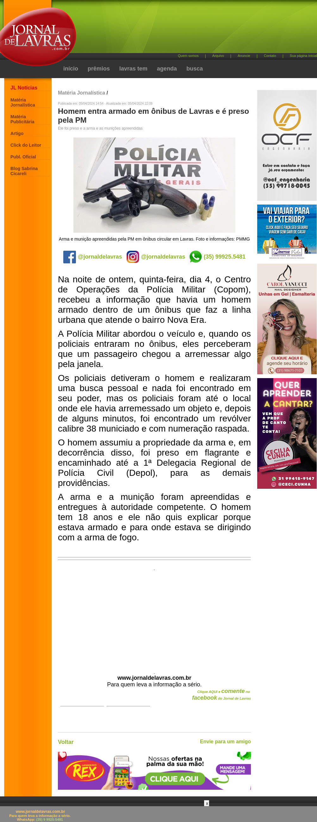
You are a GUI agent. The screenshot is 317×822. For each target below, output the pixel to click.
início (70, 68)
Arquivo (218, 56)
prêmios (99, 68)
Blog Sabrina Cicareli (24, 171)
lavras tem (133, 68)
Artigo (16, 133)
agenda (167, 68)
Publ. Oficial (23, 156)
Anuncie (244, 56)
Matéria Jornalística (22, 102)
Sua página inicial (303, 56)
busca (194, 68)
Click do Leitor (25, 145)
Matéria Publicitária (22, 119)
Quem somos (188, 56)
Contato (270, 56)
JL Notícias (23, 87)
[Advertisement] (168, 53)
